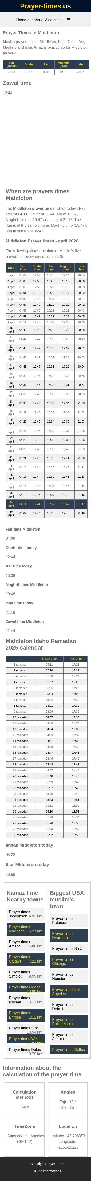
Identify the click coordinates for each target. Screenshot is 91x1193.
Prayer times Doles (25, 1050)
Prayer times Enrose (19, 1015)
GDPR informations (47, 1171)
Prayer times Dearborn (62, 935)
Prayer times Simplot (19, 974)
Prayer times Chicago (62, 961)
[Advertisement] (44, 139)
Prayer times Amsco (19, 944)
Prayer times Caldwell (19, 959)
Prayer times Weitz (25, 1039)
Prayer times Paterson (62, 920)
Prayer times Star (23, 1028)
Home (21, 20)
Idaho (35, 20)
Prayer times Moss (24, 987)
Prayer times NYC (67, 949)
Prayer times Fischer (19, 1000)
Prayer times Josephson (19, 914)
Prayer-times (40, 6)
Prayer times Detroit (62, 1007)
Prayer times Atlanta (62, 1037)
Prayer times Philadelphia (62, 1022)
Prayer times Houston (62, 976)
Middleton (52, 20)
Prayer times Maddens (19, 929)
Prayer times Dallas (68, 1050)
